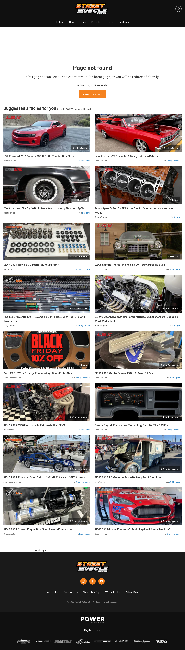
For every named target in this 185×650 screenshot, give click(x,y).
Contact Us (71, 592)
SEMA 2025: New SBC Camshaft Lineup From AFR (32, 264)
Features (124, 21)
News (72, 21)
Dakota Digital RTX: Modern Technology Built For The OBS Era (131, 425)
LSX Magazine (84, 160)
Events (110, 21)
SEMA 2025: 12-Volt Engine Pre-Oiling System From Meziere (38, 529)
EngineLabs (84, 325)
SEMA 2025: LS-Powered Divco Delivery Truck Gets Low (128, 477)
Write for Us (113, 592)
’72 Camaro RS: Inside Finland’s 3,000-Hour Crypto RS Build (130, 264)
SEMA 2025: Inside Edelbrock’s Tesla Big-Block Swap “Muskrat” (132, 529)
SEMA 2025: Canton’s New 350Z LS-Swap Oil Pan (124, 373)
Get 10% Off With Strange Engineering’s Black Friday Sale (38, 373)
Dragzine (86, 212)
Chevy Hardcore (174, 160)
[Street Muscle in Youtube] (101, 581)
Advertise (132, 592)
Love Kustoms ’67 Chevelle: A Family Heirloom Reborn (126, 156)
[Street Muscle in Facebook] (92, 581)
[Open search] (178, 9)
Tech (83, 21)
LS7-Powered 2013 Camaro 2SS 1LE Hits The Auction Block (38, 156)
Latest (60, 21)
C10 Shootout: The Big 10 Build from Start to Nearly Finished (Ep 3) (43, 208)
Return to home (92, 94)
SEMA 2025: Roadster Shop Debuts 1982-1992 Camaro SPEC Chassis (44, 477)
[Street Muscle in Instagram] (83, 581)
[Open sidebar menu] (5, 9)
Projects (96, 21)
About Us (53, 592)
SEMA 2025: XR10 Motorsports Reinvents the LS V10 (34, 425)
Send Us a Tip (91, 592)
